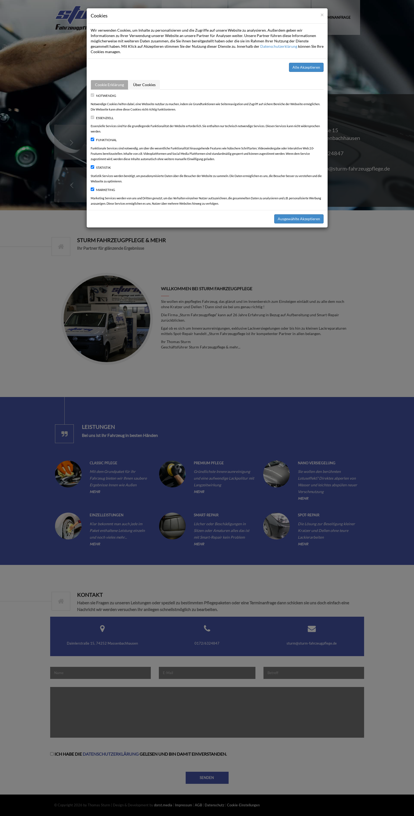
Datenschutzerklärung (278, 46)
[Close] (322, 14)
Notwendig (103, 96)
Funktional (104, 140)
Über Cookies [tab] (144, 84)
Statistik (101, 168)
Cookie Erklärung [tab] (109, 84)
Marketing (103, 190)
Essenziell (102, 118)
